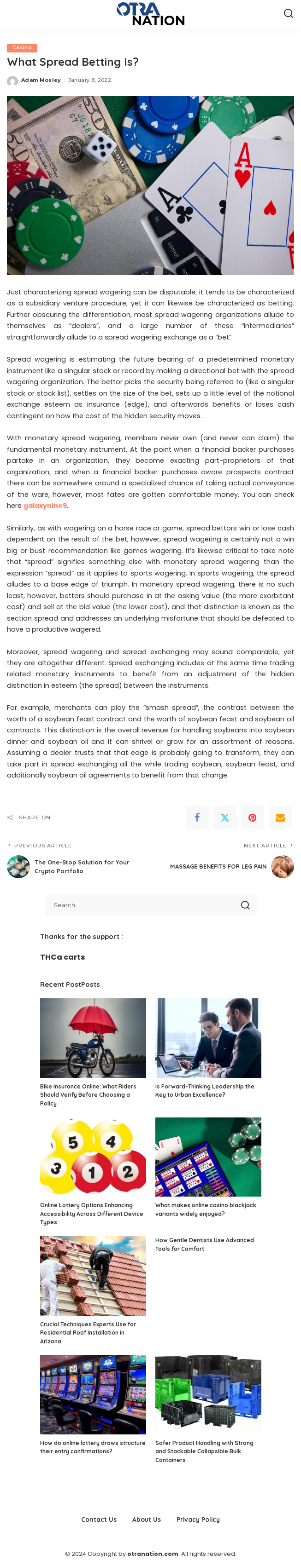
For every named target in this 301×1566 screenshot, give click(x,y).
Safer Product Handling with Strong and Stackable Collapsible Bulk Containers (204, 1451)
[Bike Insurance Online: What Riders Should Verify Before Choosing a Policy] (93, 1038)
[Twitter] (224, 817)
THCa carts (62, 957)
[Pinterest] (252, 817)
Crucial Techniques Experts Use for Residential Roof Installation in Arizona (88, 1333)
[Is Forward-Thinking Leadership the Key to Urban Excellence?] (208, 1038)
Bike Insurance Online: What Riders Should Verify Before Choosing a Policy (88, 1095)
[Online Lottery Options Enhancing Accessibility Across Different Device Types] (93, 1157)
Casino (22, 48)
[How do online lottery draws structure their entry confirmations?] (93, 1395)
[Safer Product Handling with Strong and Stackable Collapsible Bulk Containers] (208, 1395)
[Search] (288, 14)
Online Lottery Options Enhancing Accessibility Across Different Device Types (91, 1214)
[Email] (280, 817)
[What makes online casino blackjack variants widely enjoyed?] (208, 1157)
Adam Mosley (41, 80)
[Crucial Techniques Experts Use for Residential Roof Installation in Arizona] (93, 1276)
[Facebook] (197, 817)
